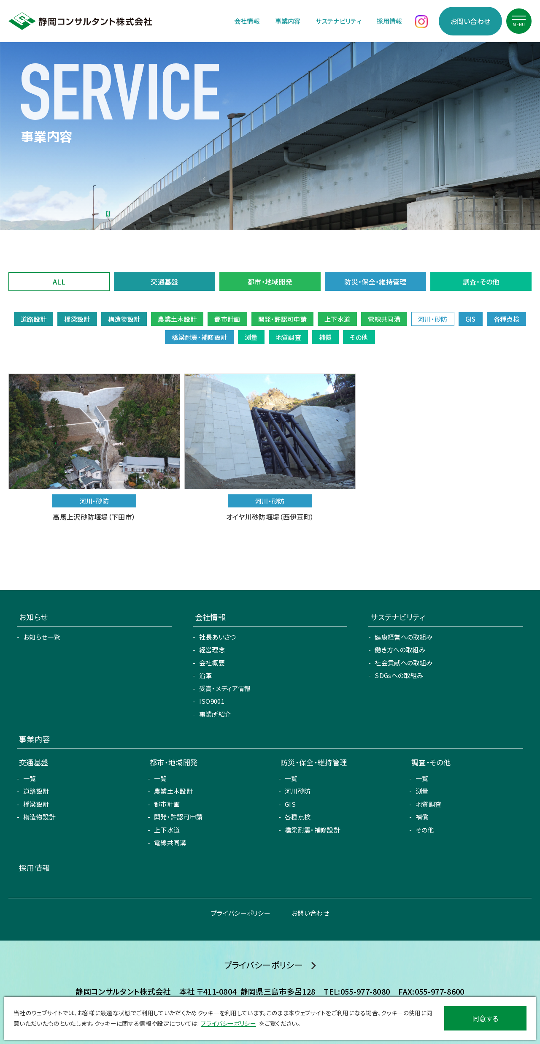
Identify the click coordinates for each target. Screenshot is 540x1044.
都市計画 (167, 804)
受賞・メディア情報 (225, 688)
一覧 (29, 778)
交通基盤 (164, 282)
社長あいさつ (217, 636)
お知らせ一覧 (41, 636)
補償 (422, 816)
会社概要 (212, 662)
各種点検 (297, 816)
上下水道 (167, 829)
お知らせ (33, 616)
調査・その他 (481, 282)
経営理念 (212, 649)
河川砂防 (297, 790)
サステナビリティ (339, 20)
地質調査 (428, 804)
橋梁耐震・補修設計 (312, 829)
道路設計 (36, 790)
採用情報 (389, 20)
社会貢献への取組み (403, 662)
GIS (290, 804)
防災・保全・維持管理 (375, 282)
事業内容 (288, 20)
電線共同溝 (170, 842)
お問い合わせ (471, 21)
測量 (422, 790)
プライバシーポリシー (240, 912)
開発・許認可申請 (178, 816)
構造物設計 (39, 816)
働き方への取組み (400, 649)
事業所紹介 (215, 714)
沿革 (205, 675)
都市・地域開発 (270, 282)
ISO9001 (211, 701)
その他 (425, 829)
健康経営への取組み (403, 636)
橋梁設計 (36, 804)
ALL (59, 282)
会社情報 (247, 20)
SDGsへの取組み (399, 675)
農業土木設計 (173, 790)
